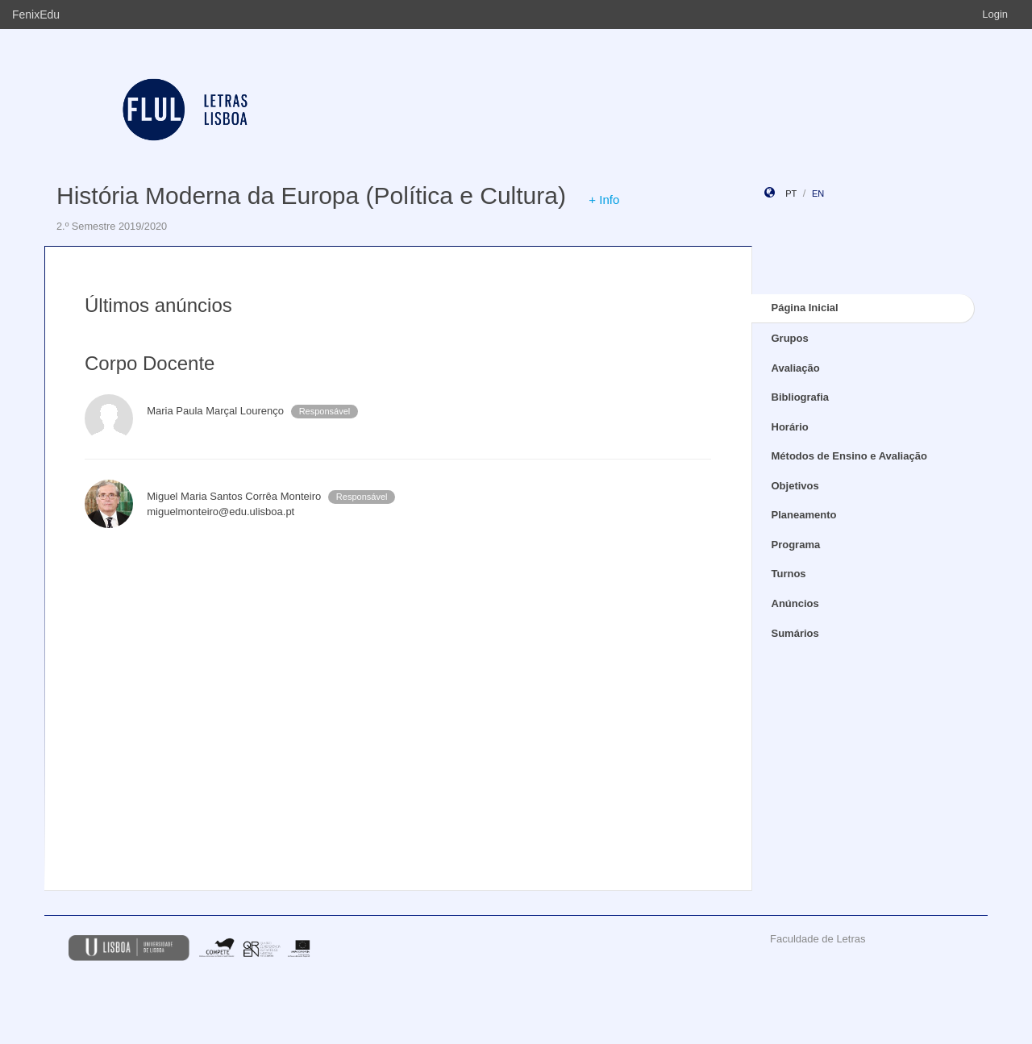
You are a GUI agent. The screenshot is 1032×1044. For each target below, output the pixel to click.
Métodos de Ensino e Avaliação (849, 456)
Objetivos (795, 486)
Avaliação (796, 368)
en (818, 193)
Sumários (795, 633)
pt (791, 193)
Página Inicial (805, 308)
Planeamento (804, 515)
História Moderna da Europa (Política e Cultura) (311, 195)
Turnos (789, 574)
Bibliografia (801, 397)
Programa (796, 545)
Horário (790, 427)
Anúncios (795, 603)
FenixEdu (36, 14)
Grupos (790, 338)
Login (995, 14)
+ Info (604, 199)
